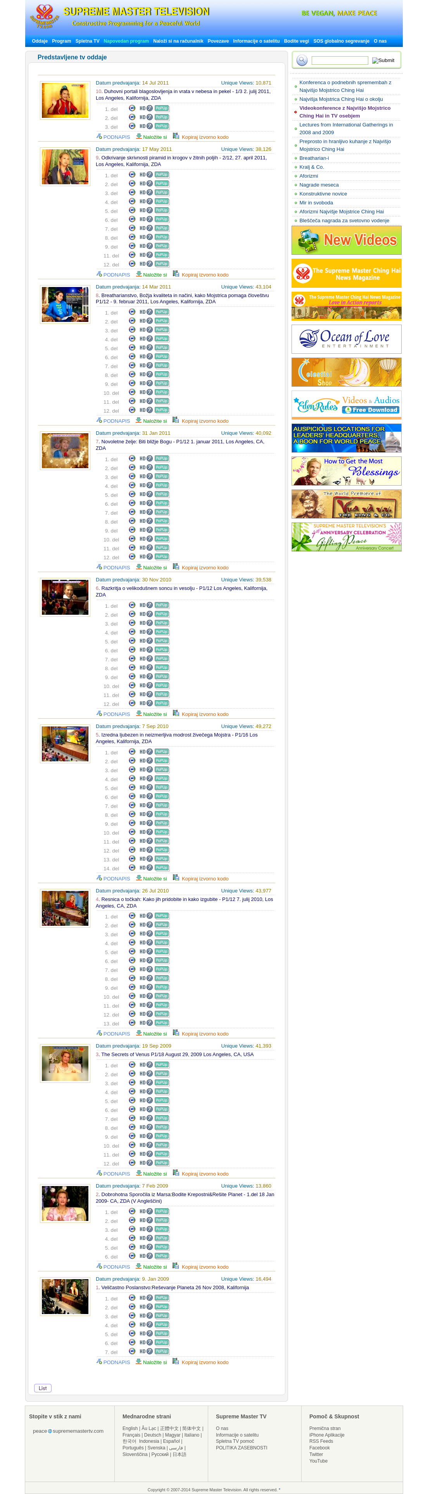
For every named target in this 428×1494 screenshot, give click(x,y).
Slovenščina (135, 1454)
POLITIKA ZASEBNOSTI (242, 1448)
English (130, 1428)
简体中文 (191, 1428)
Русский (160, 1454)
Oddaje (40, 41)
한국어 (129, 1441)
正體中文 (169, 1428)
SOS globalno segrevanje (341, 41)
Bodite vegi (296, 41)
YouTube (318, 1461)
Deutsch (152, 1435)
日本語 (179, 1454)
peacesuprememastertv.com (68, 1431)
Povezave (218, 41)
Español (171, 1441)
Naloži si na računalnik (178, 41)
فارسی (176, 1448)
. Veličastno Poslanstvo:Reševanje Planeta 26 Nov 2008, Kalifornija (172, 1287)
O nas (380, 41)
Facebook (319, 1448)
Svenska (157, 1448)
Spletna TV (88, 41)
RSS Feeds (321, 1441)
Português (133, 1448)
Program (61, 41)
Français (131, 1435)
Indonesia (149, 1441)
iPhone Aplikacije (327, 1435)
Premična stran (325, 1428)
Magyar (173, 1435)
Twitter (316, 1454)
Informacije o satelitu (256, 41)
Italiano (191, 1435)
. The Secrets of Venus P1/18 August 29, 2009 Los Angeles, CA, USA (175, 1054)
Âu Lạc (149, 1428)
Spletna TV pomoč (235, 1441)
